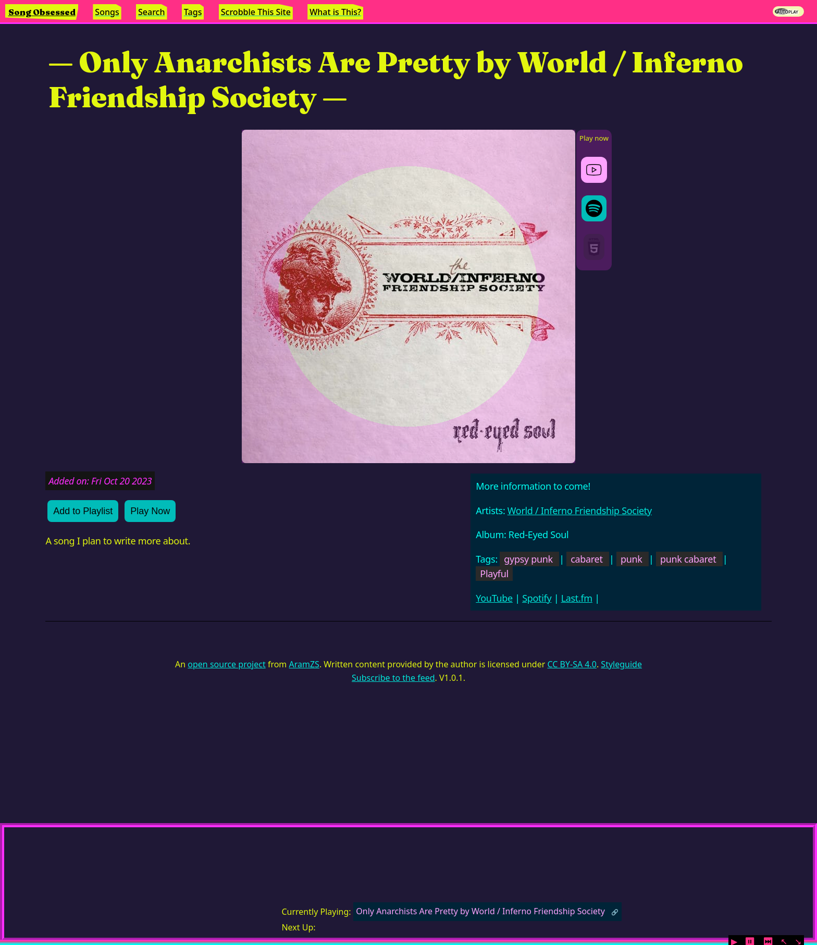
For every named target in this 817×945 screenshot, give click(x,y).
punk (631, 559)
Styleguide (621, 664)
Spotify (536, 598)
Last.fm (576, 598)
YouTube (494, 598)
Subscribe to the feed (393, 677)
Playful (494, 573)
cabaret (586, 559)
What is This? (335, 12)
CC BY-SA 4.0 (571, 664)
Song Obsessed (42, 12)
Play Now (150, 511)
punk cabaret (688, 559)
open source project (226, 664)
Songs (107, 12)
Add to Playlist (83, 511)
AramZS (304, 664)
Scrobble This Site (256, 12)
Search (151, 12)
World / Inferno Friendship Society (579, 510)
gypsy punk (528, 559)
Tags (193, 12)
